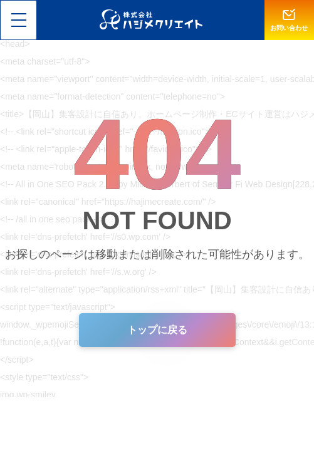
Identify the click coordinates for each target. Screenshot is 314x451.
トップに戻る (157, 329)
